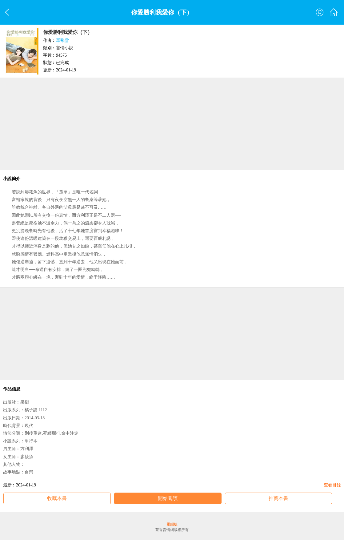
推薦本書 (278, 498)
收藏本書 (57, 498)
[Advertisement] (172, 124)
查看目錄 (332, 485)
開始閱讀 (168, 498)
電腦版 (172, 524)
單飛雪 (62, 40)
